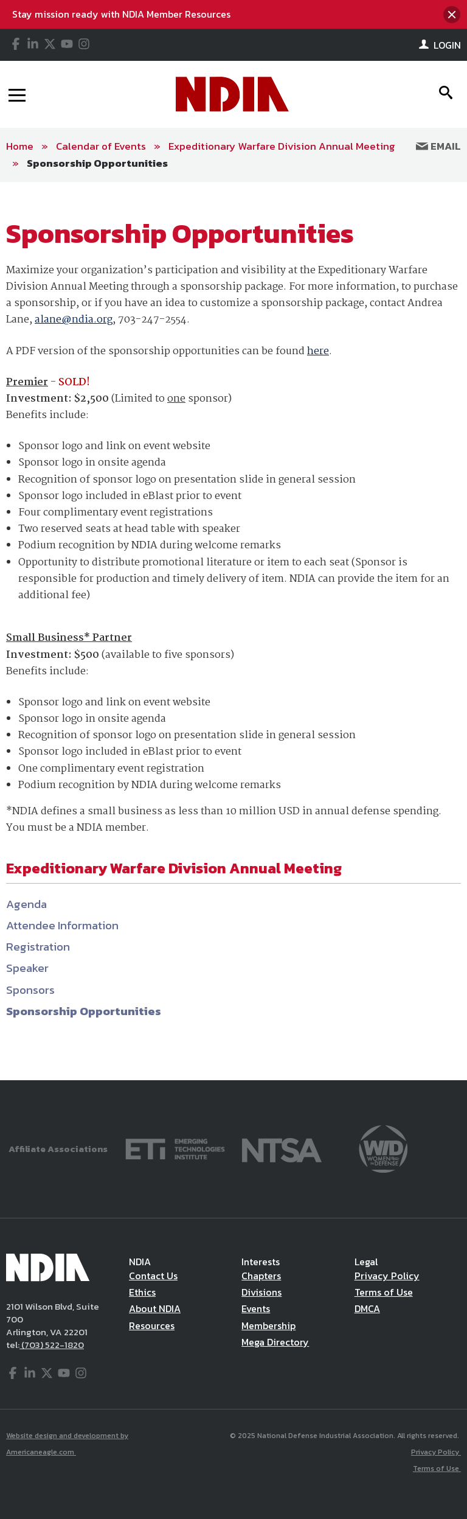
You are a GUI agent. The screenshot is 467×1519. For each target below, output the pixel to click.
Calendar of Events (101, 146)
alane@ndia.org (73, 320)
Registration (38, 946)
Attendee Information (62, 925)
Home (19, 146)
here (318, 351)
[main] (233, 631)
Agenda (26, 904)
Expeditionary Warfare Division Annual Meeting (281, 146)
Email (438, 146)
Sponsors (30, 990)
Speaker (27, 968)
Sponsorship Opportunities (97, 163)
